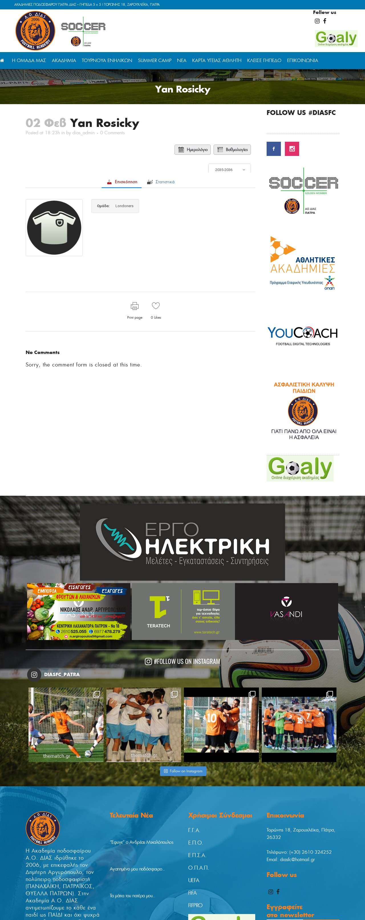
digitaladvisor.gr (175, 911)
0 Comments (112, 133)
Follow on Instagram (183, 699)
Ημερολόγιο (193, 149)
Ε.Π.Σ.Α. (197, 783)
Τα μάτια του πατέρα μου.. (132, 823)
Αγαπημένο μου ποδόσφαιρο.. (137, 797)
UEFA (193, 808)
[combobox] (229, 170)
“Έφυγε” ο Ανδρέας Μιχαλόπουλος (141, 770)
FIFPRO (195, 833)
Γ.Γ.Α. (194, 758)
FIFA (192, 821)
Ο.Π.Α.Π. (198, 796)
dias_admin (83, 133)
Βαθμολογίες (232, 149)
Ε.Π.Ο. (195, 770)
